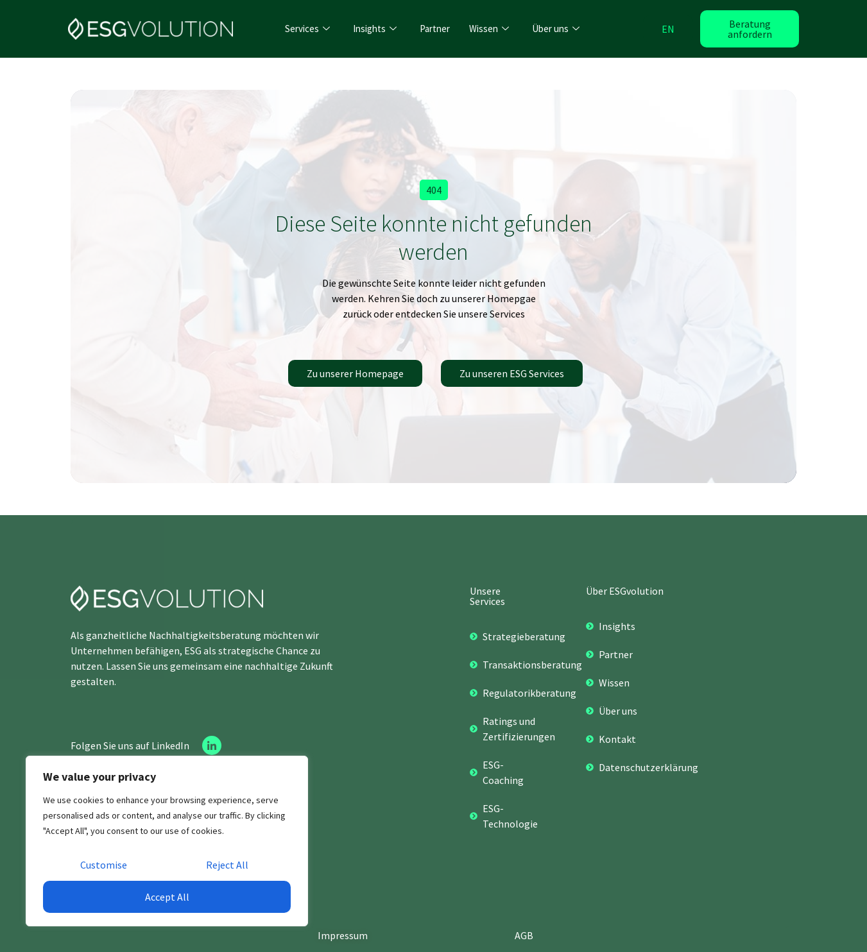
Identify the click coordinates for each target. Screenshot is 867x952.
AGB (524, 935)
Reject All (227, 864)
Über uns (555, 28)
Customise (103, 864)
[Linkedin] (211, 745)
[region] (167, 841)
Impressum (343, 935)
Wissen (489, 28)
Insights (375, 28)
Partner (435, 28)
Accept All (167, 896)
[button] (434, 190)
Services (307, 28)
